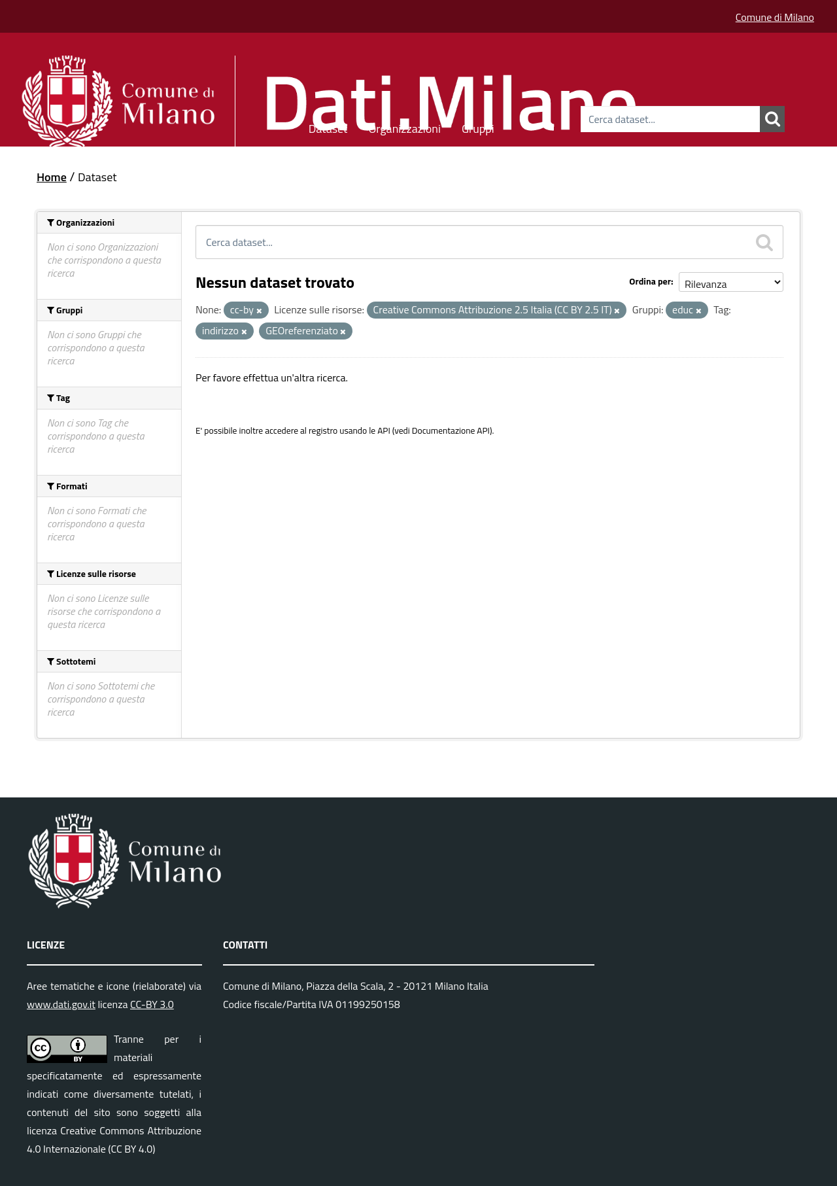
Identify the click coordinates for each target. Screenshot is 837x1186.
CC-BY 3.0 (152, 1004)
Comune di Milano (775, 17)
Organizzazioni (404, 126)
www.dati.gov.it (61, 1004)
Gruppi (478, 126)
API (383, 430)
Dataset (328, 126)
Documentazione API (451, 430)
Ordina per (650, 281)
